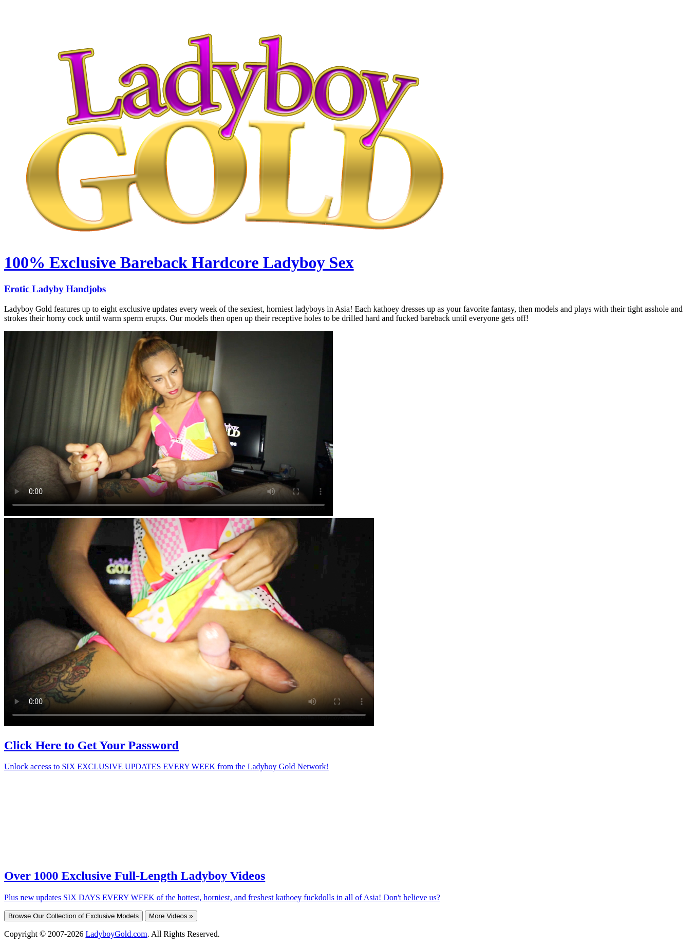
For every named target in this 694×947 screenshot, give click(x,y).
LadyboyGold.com (116, 934)
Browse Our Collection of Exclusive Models (73, 916)
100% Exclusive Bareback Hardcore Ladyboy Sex (179, 262)
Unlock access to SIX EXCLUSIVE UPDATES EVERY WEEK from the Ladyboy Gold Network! (166, 766)
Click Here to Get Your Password (91, 745)
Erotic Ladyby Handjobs (55, 288)
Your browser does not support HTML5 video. (168, 423)
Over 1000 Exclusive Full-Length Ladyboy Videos (134, 875)
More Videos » (171, 916)
